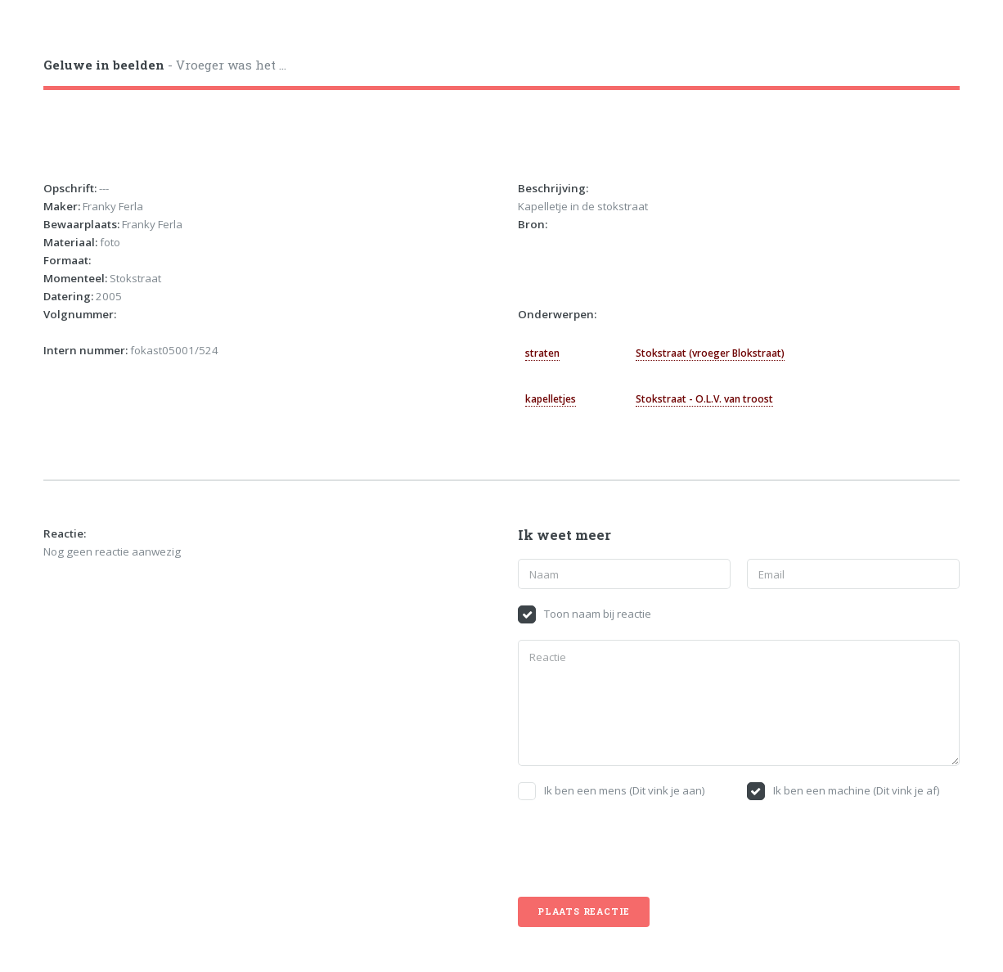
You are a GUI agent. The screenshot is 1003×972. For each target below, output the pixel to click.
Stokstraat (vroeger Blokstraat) (710, 353)
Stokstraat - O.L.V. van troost (704, 399)
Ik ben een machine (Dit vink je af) (856, 790)
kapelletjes (550, 399)
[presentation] (642, 848)
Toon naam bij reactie (597, 613)
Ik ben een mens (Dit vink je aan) (624, 790)
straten (542, 353)
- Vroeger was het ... (164, 64)
